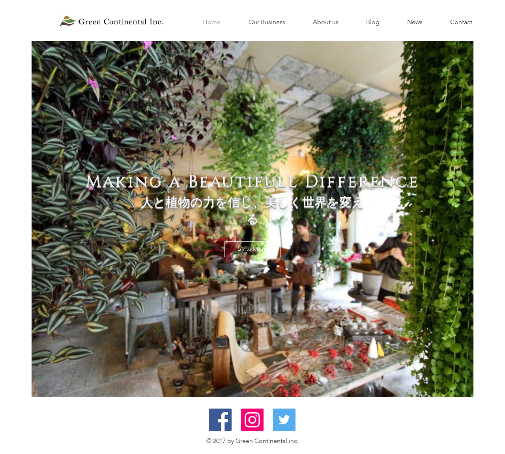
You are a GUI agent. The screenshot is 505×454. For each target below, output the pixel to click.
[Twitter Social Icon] (284, 420)
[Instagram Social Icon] (252, 420)
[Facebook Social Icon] (220, 420)
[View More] (252, 249)
